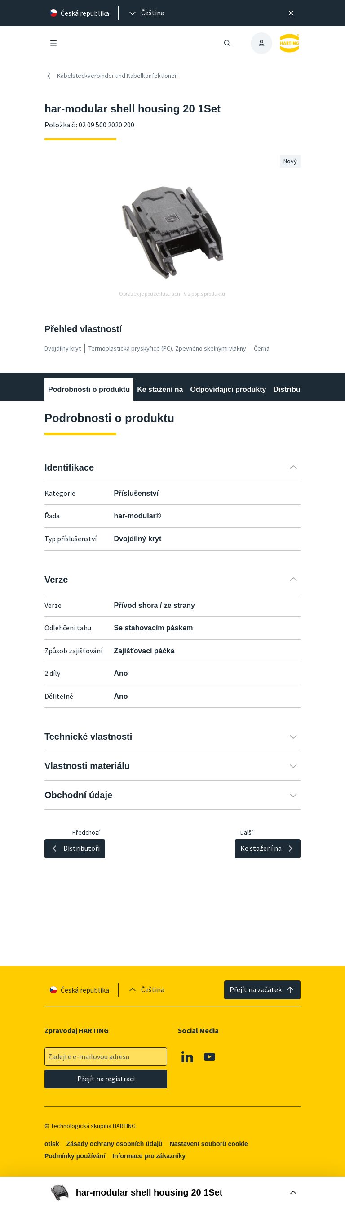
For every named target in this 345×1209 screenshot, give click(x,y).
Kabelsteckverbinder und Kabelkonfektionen (111, 76)
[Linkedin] (187, 1056)
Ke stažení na (160, 389)
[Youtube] (209, 1056)
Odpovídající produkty (228, 389)
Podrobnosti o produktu (89, 389)
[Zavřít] (291, 13)
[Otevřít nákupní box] (172, 1193)
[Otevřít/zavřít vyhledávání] (227, 43)
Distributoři (292, 389)
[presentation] (146, 13)
